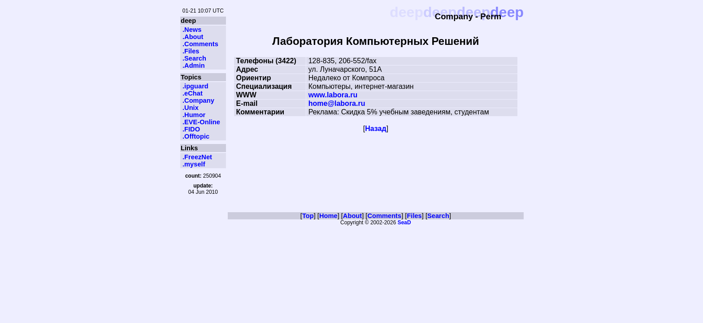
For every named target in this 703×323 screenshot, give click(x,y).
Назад (375, 128)
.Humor (193, 114)
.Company (198, 100)
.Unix (190, 107)
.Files (190, 51)
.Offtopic (195, 136)
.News (191, 29)
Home (328, 215)
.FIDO (191, 129)
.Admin (193, 65)
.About (192, 36)
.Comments (200, 44)
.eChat (192, 93)
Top (308, 215)
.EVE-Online (201, 122)
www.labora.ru (333, 95)
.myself (193, 164)
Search (438, 215)
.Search (194, 58)
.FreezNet (197, 157)
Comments (384, 215)
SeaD (404, 222)
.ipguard (195, 86)
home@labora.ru (336, 103)
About (352, 215)
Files (414, 215)
